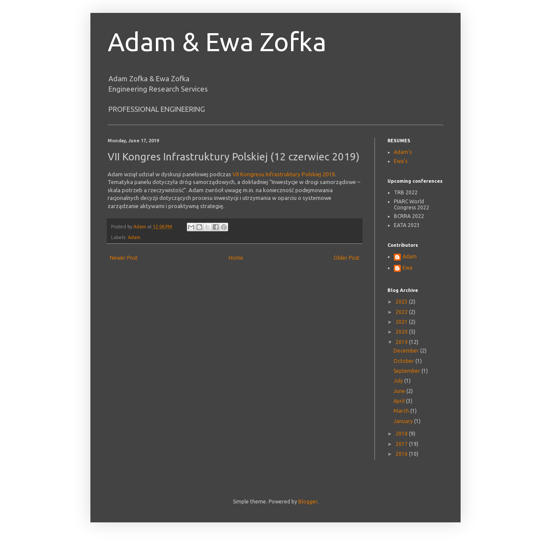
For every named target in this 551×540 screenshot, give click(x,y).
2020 (402, 331)
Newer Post (124, 258)
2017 (402, 444)
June (399, 391)
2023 (402, 301)
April (399, 401)
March (401, 411)
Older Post (346, 258)
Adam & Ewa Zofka (217, 41)
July (398, 381)
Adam (134, 237)
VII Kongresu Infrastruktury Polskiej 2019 (283, 174)
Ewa (407, 267)
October (404, 361)
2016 (402, 454)
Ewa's (400, 161)
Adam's (403, 152)
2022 (402, 312)
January (403, 421)
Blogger (307, 501)
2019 (402, 342)
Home (236, 258)
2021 (402, 322)
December (406, 350)
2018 (402, 433)
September (407, 371)
